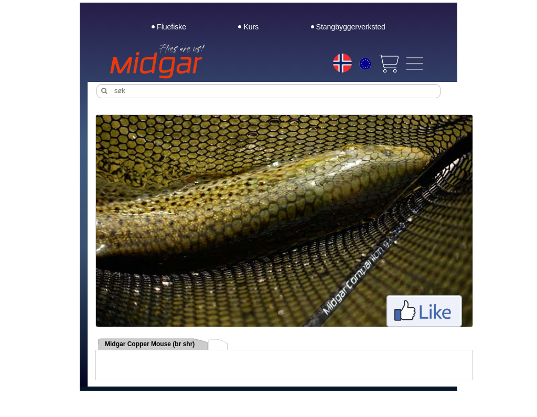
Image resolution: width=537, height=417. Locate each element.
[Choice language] (342, 63)
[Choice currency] (365, 65)
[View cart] (389, 63)
